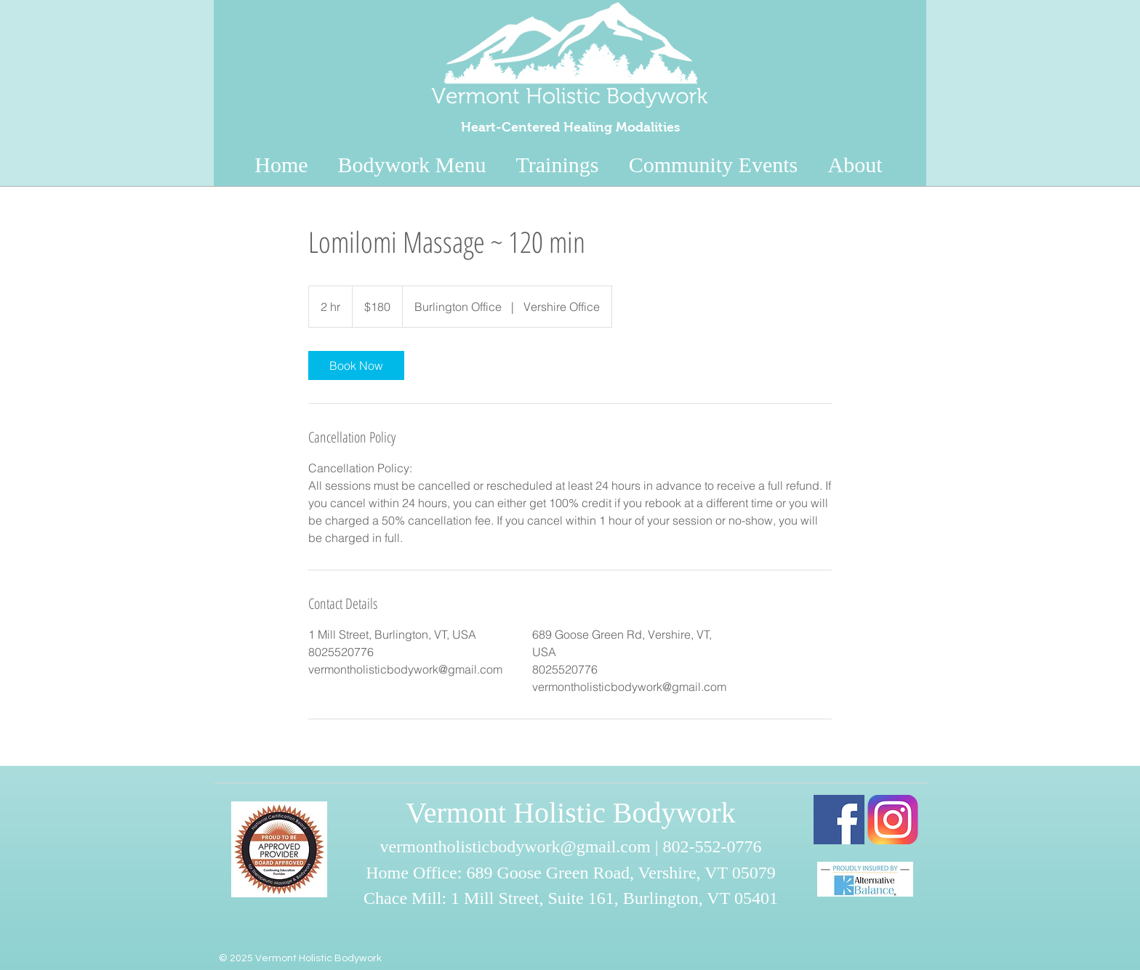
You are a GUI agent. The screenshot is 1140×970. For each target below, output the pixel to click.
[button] (855, 160)
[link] (356, 365)
